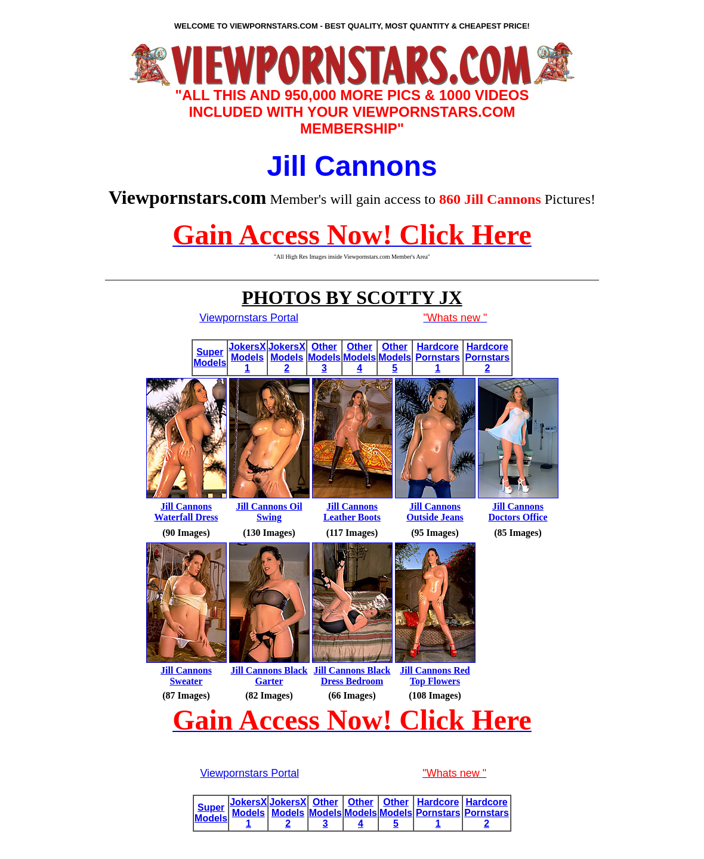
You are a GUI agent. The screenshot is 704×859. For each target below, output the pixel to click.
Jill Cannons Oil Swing (269, 511)
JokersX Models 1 (247, 357)
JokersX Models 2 (286, 357)
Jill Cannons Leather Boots (352, 511)
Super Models (209, 357)
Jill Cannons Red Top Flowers (435, 675)
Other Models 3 (324, 357)
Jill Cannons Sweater (186, 675)
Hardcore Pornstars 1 (437, 357)
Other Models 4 (359, 357)
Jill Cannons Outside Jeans (435, 511)
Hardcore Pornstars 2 (487, 357)
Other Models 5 (394, 357)
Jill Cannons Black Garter (269, 675)
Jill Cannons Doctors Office (517, 511)
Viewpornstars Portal (248, 318)
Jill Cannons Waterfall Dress (186, 511)
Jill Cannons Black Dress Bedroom (352, 675)
